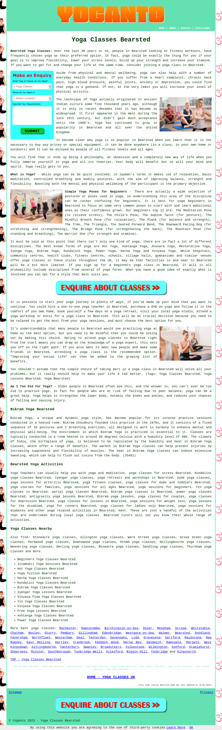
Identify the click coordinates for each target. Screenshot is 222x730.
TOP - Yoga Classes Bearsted (35, 659)
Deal (80, 637)
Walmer (164, 633)
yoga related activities (69, 510)
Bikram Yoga (48, 251)
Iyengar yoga (66, 477)
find (24, 537)
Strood (180, 628)
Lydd (135, 637)
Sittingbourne (44, 647)
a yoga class (169, 65)
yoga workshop (22, 316)
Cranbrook (81, 642)
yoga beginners (191, 201)
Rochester (67, 628)
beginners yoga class (133, 265)
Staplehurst (199, 647)
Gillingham (88, 633)
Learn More (175, 727)
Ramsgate (173, 642)
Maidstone (193, 637)
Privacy (206, 692)
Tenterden (97, 637)
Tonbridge (159, 651)
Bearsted (182, 633)
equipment (92, 145)
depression (170, 82)
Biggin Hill (137, 651)
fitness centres (89, 255)
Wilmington (158, 647)
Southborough (59, 651)
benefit (152, 162)
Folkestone (135, 647)
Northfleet (41, 637)
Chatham (17, 633)
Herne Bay (132, 642)
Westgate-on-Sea (140, 633)
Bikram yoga (121, 492)
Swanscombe (90, 628)
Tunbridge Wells (88, 651)
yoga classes (43, 628)
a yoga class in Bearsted (150, 369)
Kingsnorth (186, 651)
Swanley (89, 647)
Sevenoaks (118, 637)
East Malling (38, 642)
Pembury (67, 633)
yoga (48, 55)
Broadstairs (111, 647)
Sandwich (153, 642)
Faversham (18, 637)
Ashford (178, 647)
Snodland (202, 633)
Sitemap (15, 692)
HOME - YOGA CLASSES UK (111, 677)
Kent (122, 510)
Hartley (61, 642)
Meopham (163, 628)
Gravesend (152, 637)
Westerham (63, 637)
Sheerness (18, 651)
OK (191, 727)
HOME (162, 28)
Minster (37, 651)
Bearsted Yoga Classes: (31, 51)
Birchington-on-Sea (121, 628)
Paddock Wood (106, 642)
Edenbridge (111, 633)
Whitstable (200, 628)
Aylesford (114, 651)
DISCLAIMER (202, 28)
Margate (192, 642)
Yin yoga (204, 487)
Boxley (34, 633)
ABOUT (172, 28)
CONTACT (186, 28)
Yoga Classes (47, 559)
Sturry (50, 633)
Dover (147, 628)
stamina (203, 60)
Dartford (172, 637)
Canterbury (69, 647)
